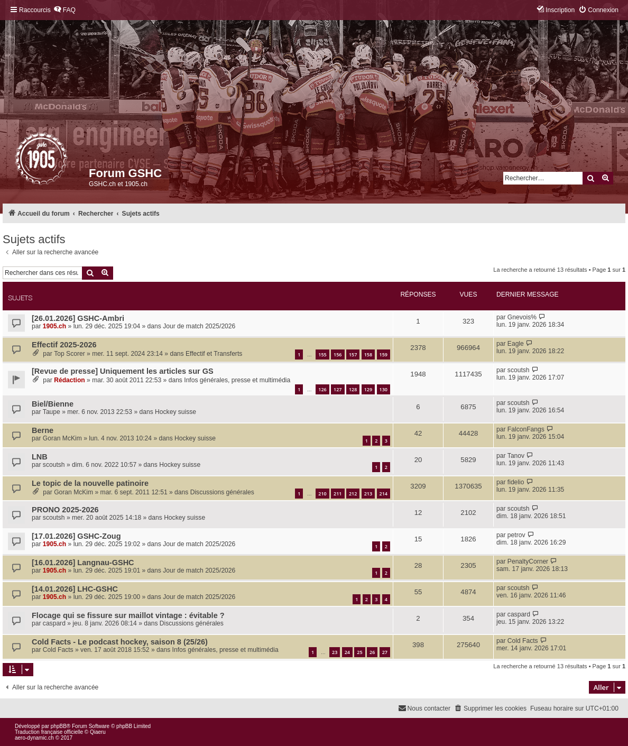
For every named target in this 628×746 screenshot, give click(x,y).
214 (383, 493)
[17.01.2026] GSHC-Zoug (76, 536)
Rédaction (69, 380)
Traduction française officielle (49, 732)
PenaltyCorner (527, 561)
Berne (42, 430)
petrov (516, 535)
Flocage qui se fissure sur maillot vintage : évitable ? (128, 615)
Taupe (51, 412)
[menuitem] (64, 10)
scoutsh (518, 370)
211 (337, 493)
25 (359, 652)
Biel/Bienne (52, 404)
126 (322, 389)
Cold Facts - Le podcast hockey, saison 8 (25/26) (120, 642)
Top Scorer (69, 353)
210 (322, 493)
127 (337, 389)
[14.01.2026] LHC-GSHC (75, 589)
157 (353, 354)
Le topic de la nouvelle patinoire (90, 483)
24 (347, 652)
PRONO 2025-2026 (65, 509)
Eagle (515, 343)
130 (383, 389)
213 (368, 493)
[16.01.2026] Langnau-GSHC (83, 562)
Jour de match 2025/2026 (199, 326)
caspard (54, 623)
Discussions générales (222, 492)
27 (384, 652)
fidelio (515, 482)
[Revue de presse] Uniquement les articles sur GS (123, 371)
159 (383, 354)
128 (353, 389)
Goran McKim (62, 438)
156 (337, 354)
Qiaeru (98, 732)
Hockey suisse (175, 412)
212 (353, 493)
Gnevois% (522, 317)
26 (372, 652)
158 (368, 354)
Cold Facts (58, 649)
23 (334, 652)
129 (368, 389)
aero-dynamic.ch (34, 738)
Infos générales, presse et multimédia (237, 380)
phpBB (59, 726)
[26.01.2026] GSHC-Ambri (78, 318)
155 (322, 354)
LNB (40, 457)
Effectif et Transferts (214, 353)
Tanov (515, 455)
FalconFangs (525, 429)
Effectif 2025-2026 (64, 344)
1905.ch (54, 326)
